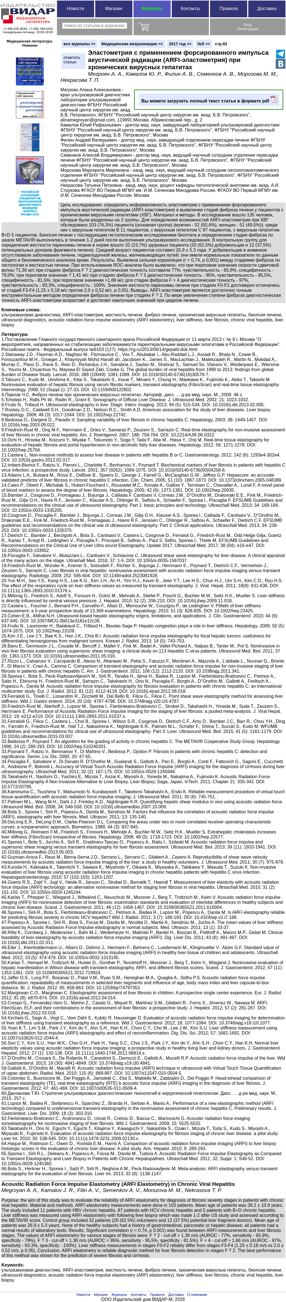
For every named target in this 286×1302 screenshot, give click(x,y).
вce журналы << (79, 44)
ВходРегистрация (247, 27)
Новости (75, 8)
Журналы (152, 8)
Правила (229, 8)
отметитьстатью (71, 59)
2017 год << (180, 44)
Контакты (190, 8)
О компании (197, 1295)
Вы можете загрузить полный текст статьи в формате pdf (209, 99)
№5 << (203, 44)
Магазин (113, 8)
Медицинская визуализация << (132, 44)
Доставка (267, 8)
